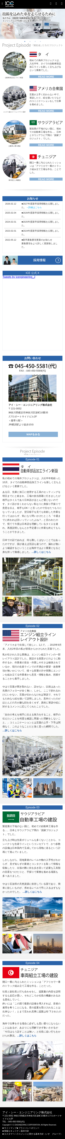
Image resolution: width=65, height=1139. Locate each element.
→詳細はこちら (34, 207)
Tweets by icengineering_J (19, 276)
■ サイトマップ (9, 1128)
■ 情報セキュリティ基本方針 (15, 1131)
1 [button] (25, 41)
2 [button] (30, 41)
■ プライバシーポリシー (28, 1128)
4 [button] (40, 41)
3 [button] (35, 41)
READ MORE (46, 76)
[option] (32, 24)
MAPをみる (33, 434)
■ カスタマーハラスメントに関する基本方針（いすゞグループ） (32, 1134)
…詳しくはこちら (41, 552)
